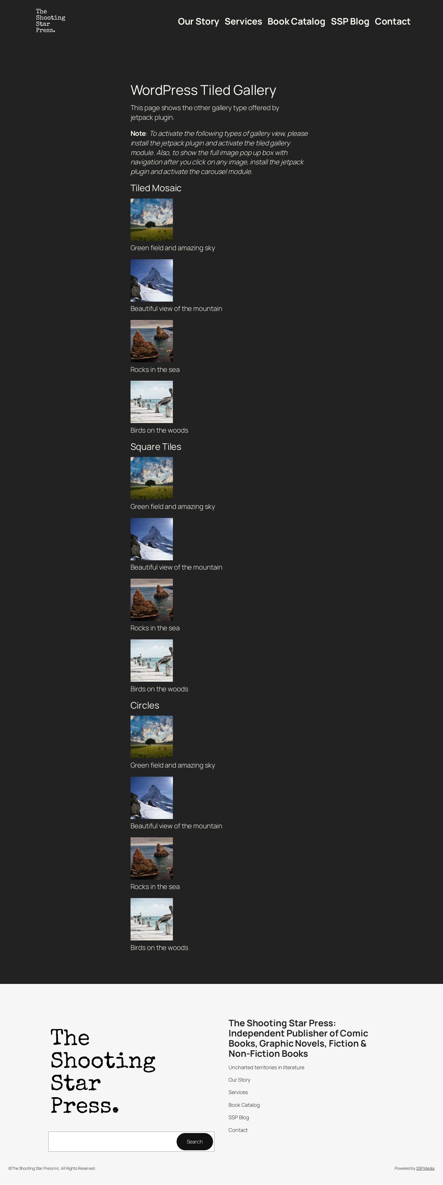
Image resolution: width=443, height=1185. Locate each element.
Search (195, 1141)
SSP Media (425, 1168)
